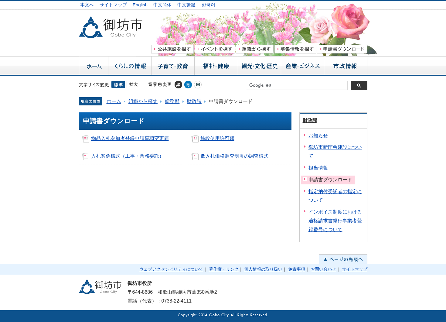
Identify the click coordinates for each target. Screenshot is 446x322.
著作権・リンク (224, 269)
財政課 (194, 101)
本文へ (87, 4)
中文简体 (162, 4)
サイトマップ (113, 4)
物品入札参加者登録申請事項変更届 (130, 138)
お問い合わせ (323, 269)
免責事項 (296, 269)
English (140, 4)
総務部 (172, 101)
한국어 (208, 4)
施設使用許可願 (217, 138)
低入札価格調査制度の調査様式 (234, 156)
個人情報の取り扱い (263, 269)
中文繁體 (186, 4)
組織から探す (143, 101)
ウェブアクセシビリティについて (171, 269)
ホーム (114, 101)
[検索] (298, 85)
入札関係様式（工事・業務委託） (127, 156)
